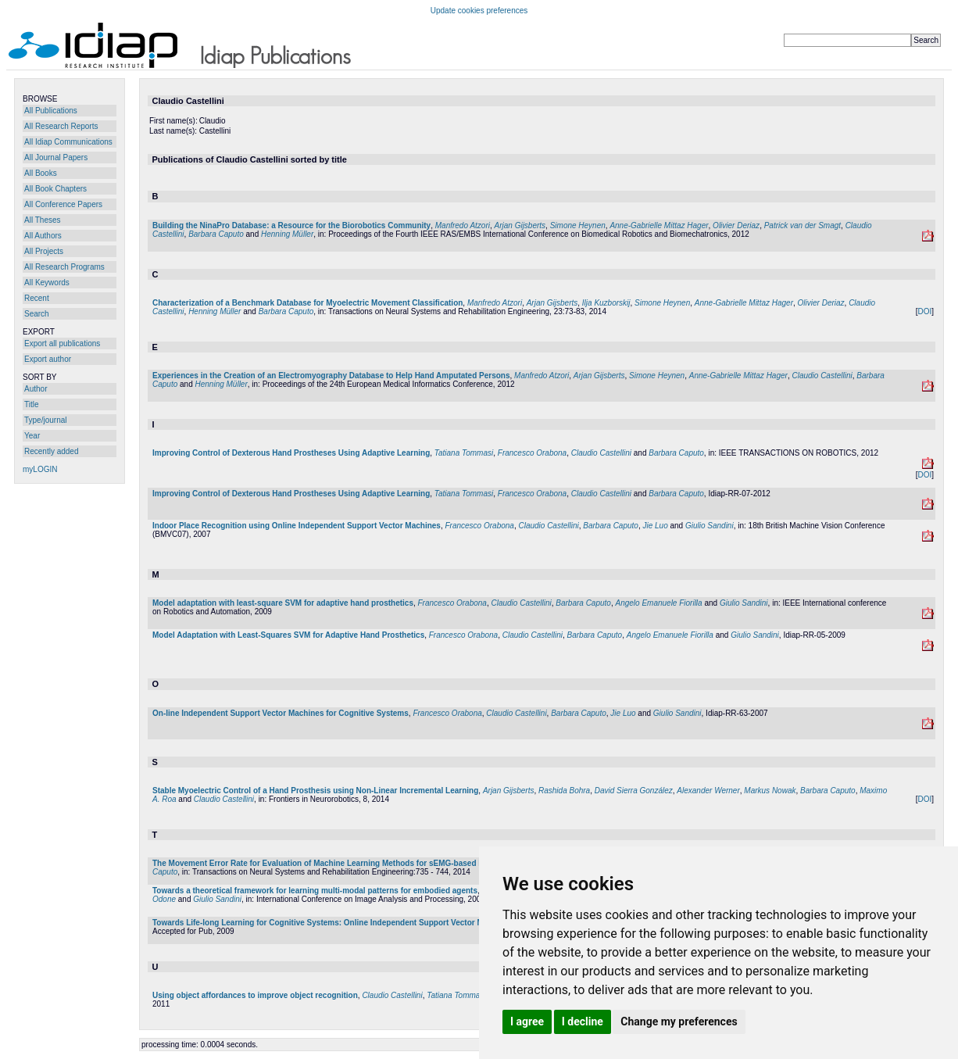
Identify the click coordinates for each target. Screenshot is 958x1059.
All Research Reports (61, 126)
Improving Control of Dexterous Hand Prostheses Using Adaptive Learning (291, 453)
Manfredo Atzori (462, 225)
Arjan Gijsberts (520, 225)
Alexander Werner (708, 790)
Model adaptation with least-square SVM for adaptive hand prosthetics (282, 603)
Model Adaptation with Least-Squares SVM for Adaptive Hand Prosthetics (288, 635)
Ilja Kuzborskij (606, 303)
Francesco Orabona (532, 453)
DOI (924, 311)
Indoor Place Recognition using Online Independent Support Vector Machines (296, 525)
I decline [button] (582, 1021)
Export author (47, 359)
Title (31, 404)
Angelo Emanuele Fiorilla (658, 603)
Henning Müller (287, 234)
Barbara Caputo (216, 234)
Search (36, 313)
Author (35, 389)
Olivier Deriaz (736, 225)
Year (32, 435)
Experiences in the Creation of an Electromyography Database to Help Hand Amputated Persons (331, 375)
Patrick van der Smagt (802, 225)
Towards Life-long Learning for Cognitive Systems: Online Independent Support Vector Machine (330, 922)
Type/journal (45, 420)
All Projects (43, 251)
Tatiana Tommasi (463, 453)
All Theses (42, 220)
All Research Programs (64, 267)
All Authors (43, 235)
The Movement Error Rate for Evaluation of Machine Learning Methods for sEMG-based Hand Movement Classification (372, 863)
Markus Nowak (769, 790)
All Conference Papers (63, 204)
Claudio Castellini (822, 375)
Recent (36, 298)
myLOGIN (40, 469)
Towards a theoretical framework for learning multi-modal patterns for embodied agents (314, 890)
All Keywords (47, 282)
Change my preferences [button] (678, 1021)
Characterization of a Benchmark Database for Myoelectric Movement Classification (307, 303)
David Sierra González (634, 790)
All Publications (50, 110)
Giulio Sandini (709, 525)
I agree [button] (527, 1021)
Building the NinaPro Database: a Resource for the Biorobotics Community (291, 225)
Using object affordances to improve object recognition (255, 995)
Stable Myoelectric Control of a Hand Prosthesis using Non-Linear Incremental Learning (315, 790)
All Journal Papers (56, 157)
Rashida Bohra (564, 790)
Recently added (51, 451)
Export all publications (62, 343)
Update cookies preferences (479, 10)
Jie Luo (654, 525)
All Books (40, 173)
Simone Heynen (578, 225)
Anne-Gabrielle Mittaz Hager (658, 225)
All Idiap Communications (68, 142)
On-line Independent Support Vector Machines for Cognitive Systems (280, 713)
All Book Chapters (55, 188)
